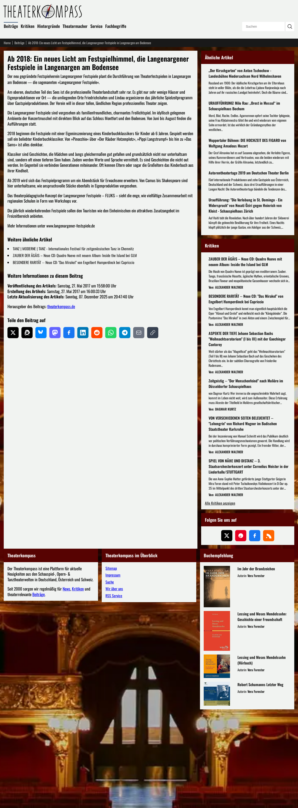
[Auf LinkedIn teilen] (82, 332)
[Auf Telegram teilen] (124, 332)
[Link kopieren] (152, 332)
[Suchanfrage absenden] (289, 26)
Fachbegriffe (115, 26)
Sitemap (111, 667)
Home (7, 42)
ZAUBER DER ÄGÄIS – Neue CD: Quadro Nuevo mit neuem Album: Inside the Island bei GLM (75, 255)
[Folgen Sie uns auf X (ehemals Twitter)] (226, 634)
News (66, 687)
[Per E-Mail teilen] (138, 332)
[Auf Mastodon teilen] (55, 332)
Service (96, 26)
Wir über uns (114, 687)
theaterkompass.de (61, 306)
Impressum (112, 673)
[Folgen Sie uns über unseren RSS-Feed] (268, 634)
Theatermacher (75, 26)
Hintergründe (48, 26)
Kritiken (27, 26)
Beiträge (11, 26)
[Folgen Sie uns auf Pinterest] (240, 634)
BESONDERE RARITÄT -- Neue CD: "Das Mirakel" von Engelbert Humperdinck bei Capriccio (73, 262)
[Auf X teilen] (13, 332)
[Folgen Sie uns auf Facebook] (254, 634)
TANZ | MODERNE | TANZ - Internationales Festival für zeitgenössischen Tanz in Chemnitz (73, 248)
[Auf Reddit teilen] (96, 332)
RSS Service (113, 694)
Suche (109, 680)
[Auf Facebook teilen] (68, 332)
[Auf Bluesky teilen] (41, 332)
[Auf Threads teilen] (27, 332)
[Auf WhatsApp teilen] (110, 332)
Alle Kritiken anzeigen (220, 601)
